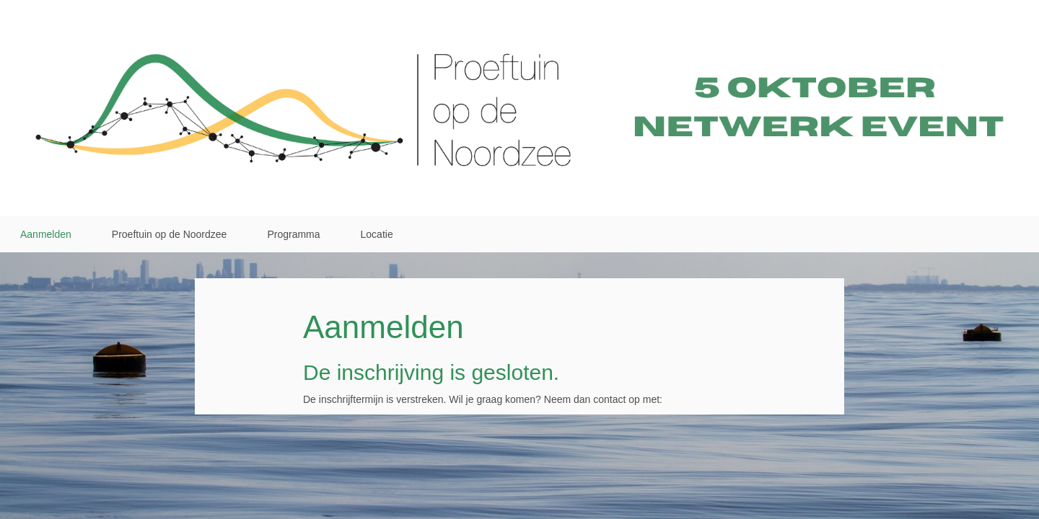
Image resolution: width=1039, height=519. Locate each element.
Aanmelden (45, 234)
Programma (293, 234)
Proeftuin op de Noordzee (169, 234)
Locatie (377, 234)
